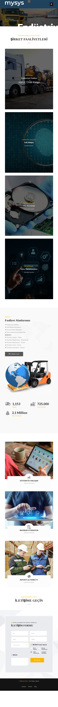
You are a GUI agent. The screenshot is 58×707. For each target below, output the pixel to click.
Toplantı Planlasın (43, 652)
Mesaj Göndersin (44, 648)
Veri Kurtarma (29, 206)
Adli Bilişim (29, 142)
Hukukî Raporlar (29, 145)
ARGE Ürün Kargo (29, 82)
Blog (35, 686)
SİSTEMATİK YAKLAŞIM (29, 481)
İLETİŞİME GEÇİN (14, 354)
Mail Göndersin (36, 652)
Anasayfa (23, 686)
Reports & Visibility (29, 580)
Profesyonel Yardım (29, 209)
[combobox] (20, 645)
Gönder (37, 660)
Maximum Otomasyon (29, 530)
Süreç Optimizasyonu (28, 269)
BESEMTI (25, 681)
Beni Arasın (35, 648)
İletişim (30, 686)
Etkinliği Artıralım (29, 272)
